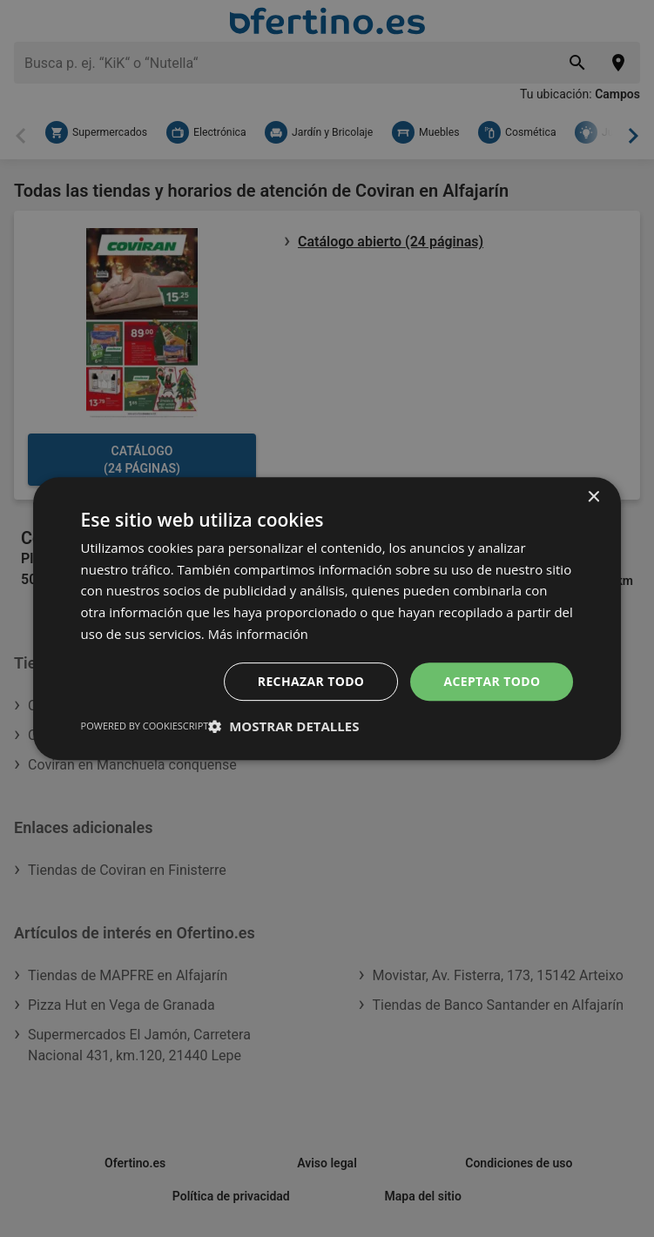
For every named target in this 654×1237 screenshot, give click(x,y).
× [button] (592, 497)
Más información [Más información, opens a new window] (259, 633)
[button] (283, 726)
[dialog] (327, 619)
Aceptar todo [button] (491, 681)
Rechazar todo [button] (310, 681)
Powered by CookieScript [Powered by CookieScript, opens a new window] (145, 725)
